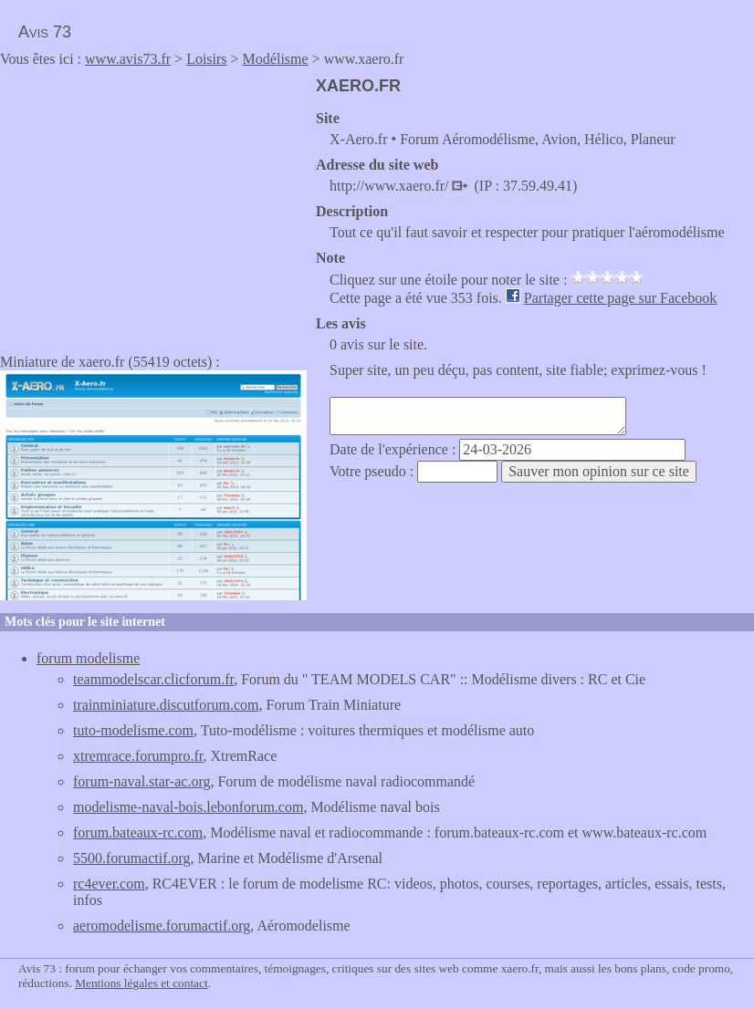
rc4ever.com (109, 883)
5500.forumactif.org (132, 858)
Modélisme (276, 59)
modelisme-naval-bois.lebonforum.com (188, 807)
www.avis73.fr (128, 59)
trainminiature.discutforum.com (166, 705)
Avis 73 (44, 32)
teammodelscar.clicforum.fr (153, 679)
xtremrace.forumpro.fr (138, 756)
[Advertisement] (153, 204)
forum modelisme (88, 658)
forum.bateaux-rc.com (138, 832)
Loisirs (206, 59)
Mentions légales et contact (141, 983)
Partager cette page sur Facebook (620, 298)
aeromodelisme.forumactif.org (161, 925)
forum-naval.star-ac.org (141, 781)
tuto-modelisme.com (133, 730)
